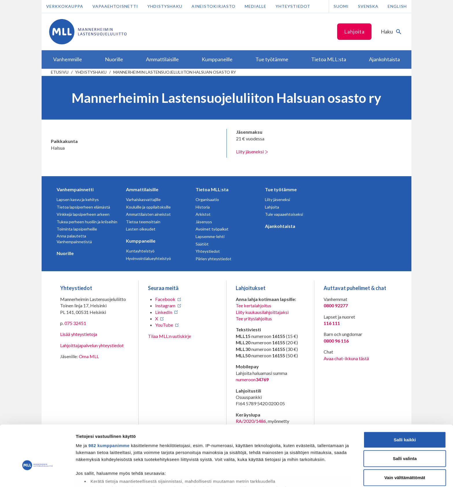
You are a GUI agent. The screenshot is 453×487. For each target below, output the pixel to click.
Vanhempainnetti (75, 189)
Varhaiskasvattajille (143, 199)
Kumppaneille (140, 241)
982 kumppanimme (109, 409)
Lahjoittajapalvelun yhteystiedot (92, 345)
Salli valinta (405, 422)
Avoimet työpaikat (212, 228)
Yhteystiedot (293, 6)
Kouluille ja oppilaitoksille (148, 207)
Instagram (165, 305)
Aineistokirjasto (213, 6)
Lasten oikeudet (140, 228)
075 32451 (75, 323)
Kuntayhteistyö (140, 250)
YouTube (164, 325)
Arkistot (203, 214)
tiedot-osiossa (261, 459)
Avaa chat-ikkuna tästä (346, 358)
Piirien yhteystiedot (213, 258)
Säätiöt (202, 243)
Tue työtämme (281, 189)
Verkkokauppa (64, 6)
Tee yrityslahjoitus (254, 318)
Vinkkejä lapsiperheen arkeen (83, 214)
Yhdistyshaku (164, 6)
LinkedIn (163, 312)
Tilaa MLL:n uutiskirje (169, 336)
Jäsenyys (204, 221)
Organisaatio (207, 199)
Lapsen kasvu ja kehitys (78, 199)
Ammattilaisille (142, 189)
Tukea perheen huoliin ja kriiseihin (87, 221)
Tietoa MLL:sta (212, 189)
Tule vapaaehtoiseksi (284, 214)
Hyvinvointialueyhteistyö (148, 258)
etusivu (59, 72)
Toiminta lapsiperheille (77, 228)
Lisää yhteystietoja (78, 334)
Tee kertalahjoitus (253, 305)
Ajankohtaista (280, 226)
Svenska (368, 6)
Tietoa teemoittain (143, 221)
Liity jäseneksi (252, 151)
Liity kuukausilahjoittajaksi (262, 312)
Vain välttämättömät (404, 441)
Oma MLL (89, 356)
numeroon (252, 379)
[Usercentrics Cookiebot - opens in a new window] (37, 475)
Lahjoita (354, 31)
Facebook (165, 299)
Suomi (341, 6)
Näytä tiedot (309, 475)
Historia (203, 207)
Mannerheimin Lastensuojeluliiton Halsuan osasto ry (174, 72)
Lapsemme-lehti (210, 236)
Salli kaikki (405, 403)
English (397, 6)
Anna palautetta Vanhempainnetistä (74, 238)
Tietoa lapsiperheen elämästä (83, 207)
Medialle (255, 6)
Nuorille (65, 253)
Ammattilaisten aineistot (148, 214)
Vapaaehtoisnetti (115, 6)
